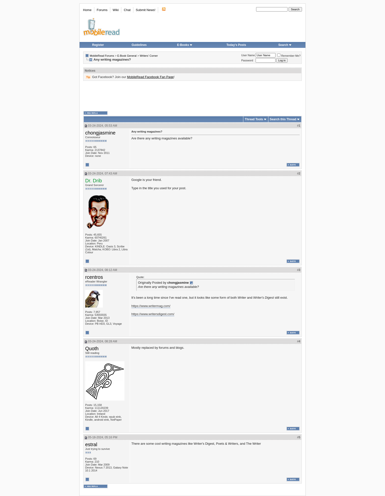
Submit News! (145, 10)
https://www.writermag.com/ (150, 306)
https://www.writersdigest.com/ (152, 314)
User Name (248, 55)
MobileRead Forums (102, 55)
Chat (127, 10)
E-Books (184, 45)
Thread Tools (254, 119)
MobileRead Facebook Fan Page (150, 77)
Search (285, 45)
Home (87, 10)
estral (91, 444)
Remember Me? (289, 55)
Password (247, 60)
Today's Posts (236, 45)
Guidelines (139, 45)
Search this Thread (283, 119)
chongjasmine (100, 132)
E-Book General (127, 55)
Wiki (116, 10)
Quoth (91, 348)
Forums (102, 10)
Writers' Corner (149, 55)
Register (98, 45)
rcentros (94, 277)
